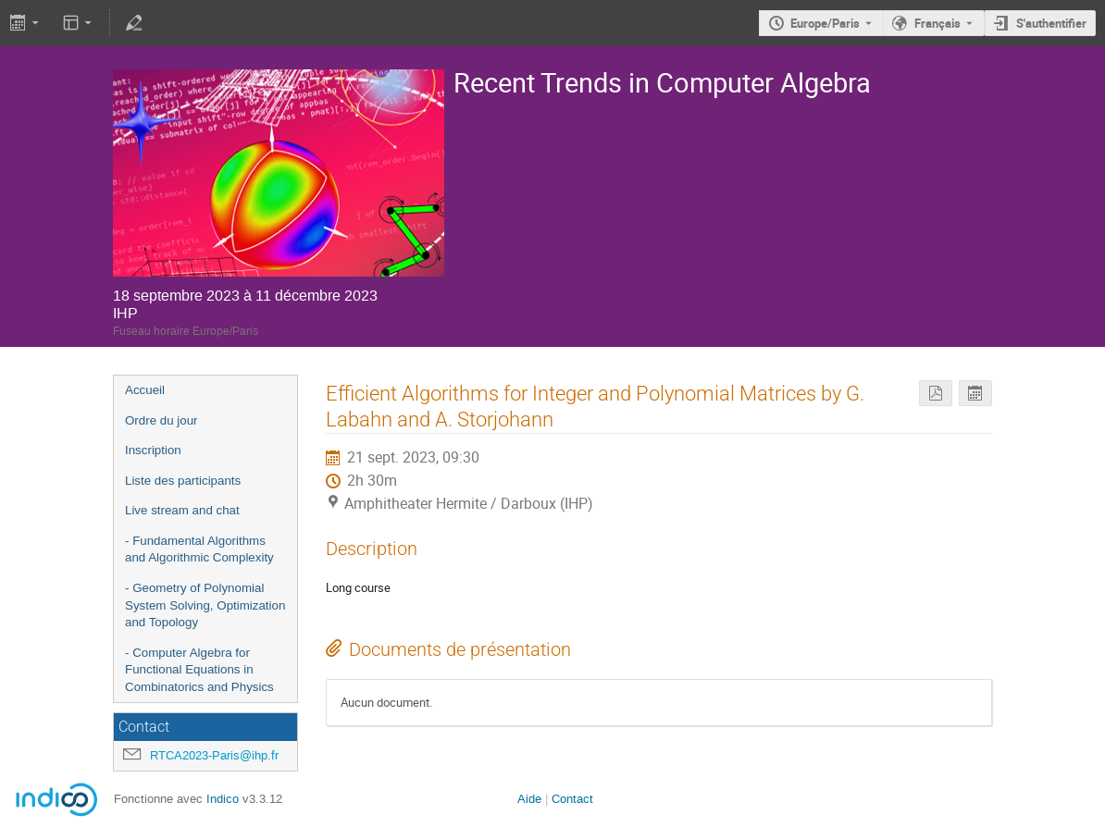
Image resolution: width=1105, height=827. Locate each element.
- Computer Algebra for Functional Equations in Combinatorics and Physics (199, 670)
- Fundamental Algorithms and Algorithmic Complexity (199, 549)
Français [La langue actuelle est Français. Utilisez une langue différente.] (937, 23)
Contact (572, 799)
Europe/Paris (825, 23)
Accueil (145, 390)
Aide (529, 799)
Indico (222, 799)
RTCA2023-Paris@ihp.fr (214, 755)
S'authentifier (1051, 23)
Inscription (153, 450)
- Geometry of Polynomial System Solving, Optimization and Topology (205, 605)
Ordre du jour (161, 420)
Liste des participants (183, 481)
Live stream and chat (182, 510)
